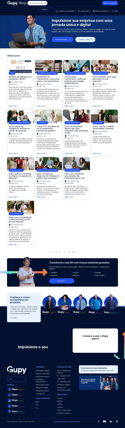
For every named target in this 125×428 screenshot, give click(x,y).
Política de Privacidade (60, 421)
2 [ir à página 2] (60, 252)
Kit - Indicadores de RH (63, 376)
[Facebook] (98, 421)
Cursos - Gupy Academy (64, 410)
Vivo (37, 408)
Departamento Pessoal (42, 376)
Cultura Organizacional (42, 384)
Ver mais (14, 317)
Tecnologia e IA (40, 393)
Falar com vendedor (110, 3)
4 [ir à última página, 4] (68, 252)
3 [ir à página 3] (64, 252)
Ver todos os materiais (63, 413)
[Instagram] (117, 421)
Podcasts (60, 407)
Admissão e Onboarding (43, 373)
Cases (66, 9)
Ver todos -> (62, 281)
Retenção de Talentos (42, 387)
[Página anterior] (52, 252)
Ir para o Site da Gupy (37, 3)
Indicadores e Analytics (42, 390)
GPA (37, 405)
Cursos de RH (61, 379)
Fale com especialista (88, 385)
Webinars (60, 401)
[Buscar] (110, 9)
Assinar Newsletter (62, 39)
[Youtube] (104, 421)
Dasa (37, 402)
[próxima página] (73, 252)
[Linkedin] (111, 421)
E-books (59, 398)
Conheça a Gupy (85, 39)
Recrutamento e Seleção (43, 370)
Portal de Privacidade (74, 421)
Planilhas (59, 404)
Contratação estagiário (63, 384)
